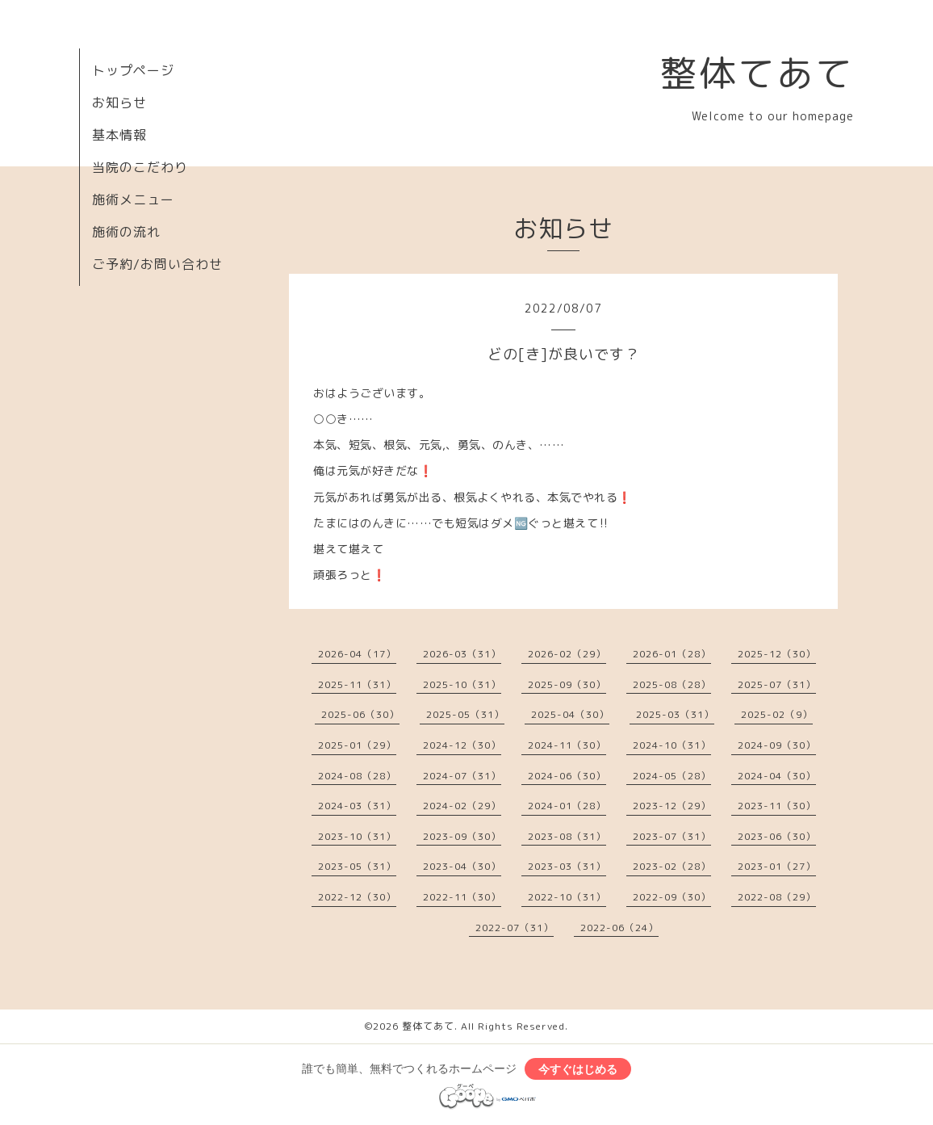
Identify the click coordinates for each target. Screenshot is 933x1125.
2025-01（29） (357, 745)
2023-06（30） (777, 836)
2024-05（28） (672, 776)
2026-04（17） (357, 654)
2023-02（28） (672, 866)
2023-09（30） (462, 836)
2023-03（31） (567, 866)
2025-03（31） (675, 714)
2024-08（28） (357, 776)
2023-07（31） (672, 836)
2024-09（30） (777, 745)
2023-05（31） (357, 866)
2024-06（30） (567, 776)
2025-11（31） (357, 684)
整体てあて (757, 73)
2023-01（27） (777, 866)
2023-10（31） (357, 836)
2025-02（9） (777, 714)
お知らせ (119, 102)
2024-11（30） (567, 745)
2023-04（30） (462, 866)
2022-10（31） (567, 897)
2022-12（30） (357, 897)
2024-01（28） (567, 805)
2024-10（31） (672, 745)
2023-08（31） (567, 836)
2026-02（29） (567, 654)
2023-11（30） (777, 805)
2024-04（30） (777, 776)
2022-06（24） (619, 927)
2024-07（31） (462, 776)
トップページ (133, 70)
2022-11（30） (462, 897)
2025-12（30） (777, 654)
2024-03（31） (357, 805)
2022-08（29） (777, 897)
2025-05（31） (465, 714)
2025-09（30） (567, 684)
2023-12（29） (672, 805)
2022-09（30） (672, 897)
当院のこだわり (140, 167)
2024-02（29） (462, 805)
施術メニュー (133, 199)
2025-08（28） (672, 684)
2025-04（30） (570, 714)
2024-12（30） (462, 745)
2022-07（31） (514, 927)
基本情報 (119, 135)
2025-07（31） (777, 684)
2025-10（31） (462, 684)
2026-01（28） (672, 654)
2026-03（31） (462, 654)
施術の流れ (126, 232)
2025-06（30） (360, 714)
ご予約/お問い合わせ (157, 264)
